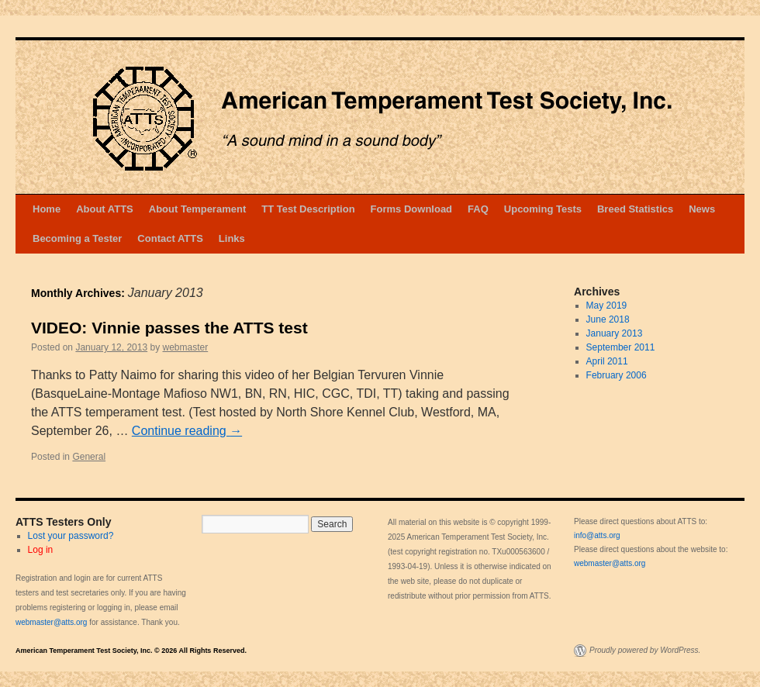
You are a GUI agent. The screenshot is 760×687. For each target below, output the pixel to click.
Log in (41, 549)
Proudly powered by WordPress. (644, 650)
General (88, 456)
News (702, 209)
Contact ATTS (170, 238)
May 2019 (606, 305)
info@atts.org (597, 535)
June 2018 (608, 319)
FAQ (478, 209)
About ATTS (104, 209)
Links (232, 238)
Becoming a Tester (77, 238)
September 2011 (620, 347)
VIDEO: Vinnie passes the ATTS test (169, 328)
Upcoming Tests (543, 209)
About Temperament (197, 209)
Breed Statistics (635, 209)
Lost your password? (71, 535)
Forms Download (411, 209)
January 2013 (614, 333)
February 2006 (616, 375)
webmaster (186, 347)
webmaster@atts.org (51, 622)
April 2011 (607, 361)
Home (46, 209)
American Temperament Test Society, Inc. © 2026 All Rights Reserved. (131, 650)
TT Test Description (307, 209)
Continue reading (187, 430)
